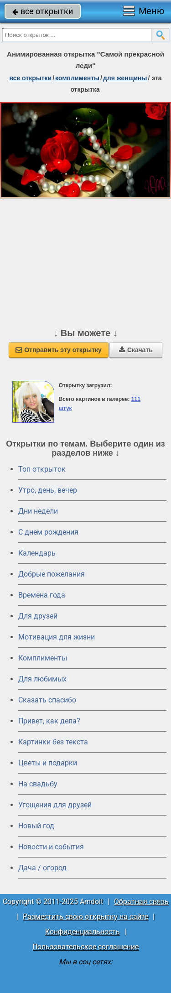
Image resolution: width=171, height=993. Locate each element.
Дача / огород (42, 867)
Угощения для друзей (55, 805)
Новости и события (51, 846)
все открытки (42, 11)
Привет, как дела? (49, 721)
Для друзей (37, 616)
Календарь (37, 553)
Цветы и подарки (47, 763)
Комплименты (42, 658)
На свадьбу (37, 784)
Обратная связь (141, 901)
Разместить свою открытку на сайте (85, 916)
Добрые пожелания (51, 574)
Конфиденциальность (82, 931)
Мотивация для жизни (56, 637)
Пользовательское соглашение (85, 946)
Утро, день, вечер (47, 490)
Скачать (136, 350)
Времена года (41, 595)
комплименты (77, 78)
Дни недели (38, 511)
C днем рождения (48, 532)
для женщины (125, 78)
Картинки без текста (53, 742)
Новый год (36, 825)
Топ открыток (42, 469)
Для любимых (42, 679)
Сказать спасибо (47, 700)
